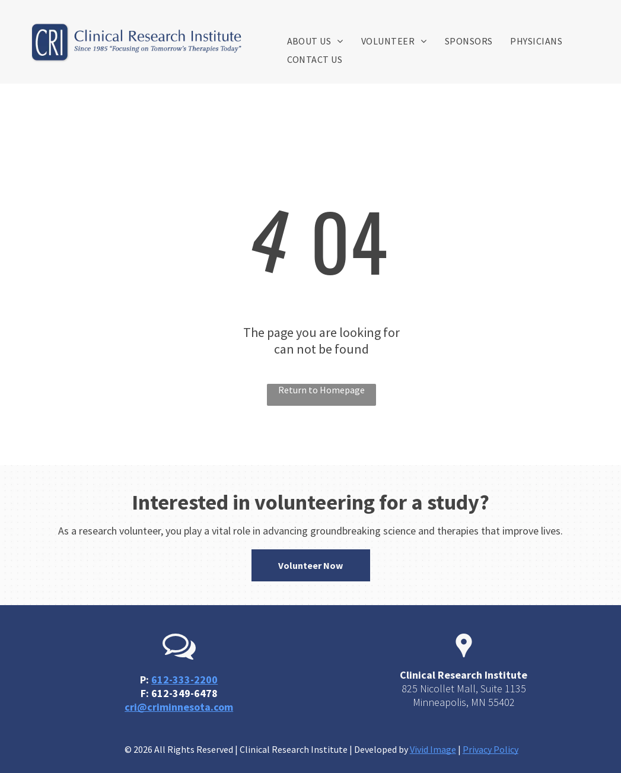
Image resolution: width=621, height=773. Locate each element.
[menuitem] (315, 41)
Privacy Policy (490, 749)
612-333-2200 (184, 679)
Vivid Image (433, 749)
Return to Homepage (321, 390)
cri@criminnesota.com (179, 707)
